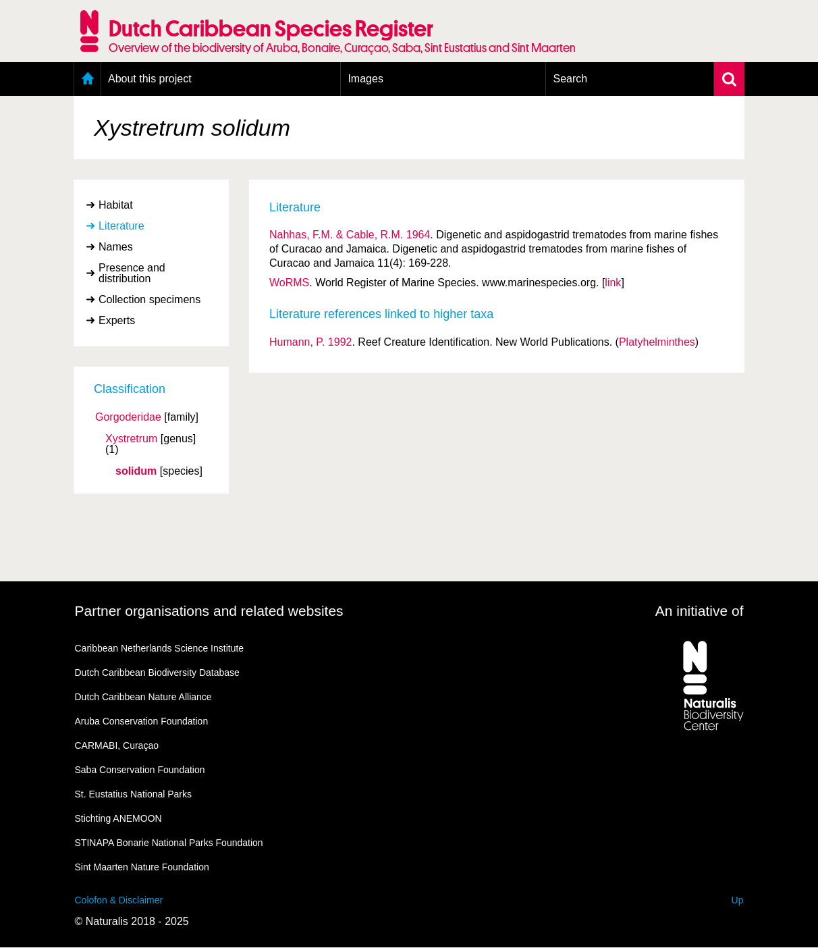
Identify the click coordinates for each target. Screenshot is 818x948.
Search (570, 78)
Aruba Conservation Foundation (142, 721)
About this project (150, 78)
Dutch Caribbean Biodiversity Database (157, 672)
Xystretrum (131, 438)
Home (87, 79)
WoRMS (289, 282)
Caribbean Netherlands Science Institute (159, 648)
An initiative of (699, 610)
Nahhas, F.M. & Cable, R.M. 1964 (349, 234)
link (613, 282)
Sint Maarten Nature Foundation (142, 867)
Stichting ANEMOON (118, 818)
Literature (121, 226)
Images (365, 78)
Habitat (116, 205)
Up (738, 900)
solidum (136, 471)
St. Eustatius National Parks (133, 794)
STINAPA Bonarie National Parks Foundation (169, 842)
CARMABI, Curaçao (117, 745)
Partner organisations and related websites (209, 610)
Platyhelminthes (657, 342)
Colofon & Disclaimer (119, 900)
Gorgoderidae (128, 417)
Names (116, 247)
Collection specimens (149, 299)
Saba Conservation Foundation (140, 769)
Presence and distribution (132, 273)
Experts (117, 320)
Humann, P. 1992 (310, 342)
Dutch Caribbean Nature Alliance (143, 696)
